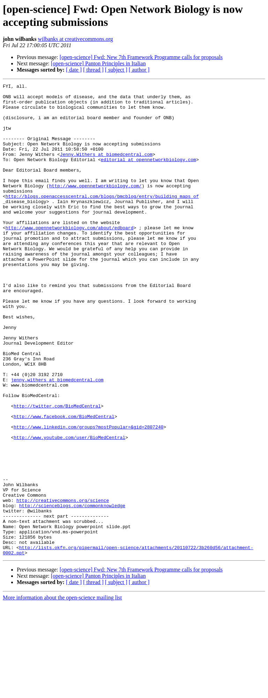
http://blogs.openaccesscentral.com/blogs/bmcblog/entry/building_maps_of (102, 219)
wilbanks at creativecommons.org (75, 39)
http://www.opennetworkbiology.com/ (95, 206)
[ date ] (74, 70)
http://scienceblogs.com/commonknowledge (72, 590)
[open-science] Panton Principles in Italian (98, 63)
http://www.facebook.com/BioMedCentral (64, 483)
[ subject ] (116, 70)
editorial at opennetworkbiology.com (148, 175)
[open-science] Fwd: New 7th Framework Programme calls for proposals (141, 57)
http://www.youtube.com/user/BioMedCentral (69, 508)
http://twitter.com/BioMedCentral (57, 471)
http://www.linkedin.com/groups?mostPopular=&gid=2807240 (88, 496)
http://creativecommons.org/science (62, 584)
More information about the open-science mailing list (62, 692)
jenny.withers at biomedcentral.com (57, 439)
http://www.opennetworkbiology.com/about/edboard (70, 257)
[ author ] (139, 70)
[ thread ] (93, 70)
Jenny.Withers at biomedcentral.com (106, 169)
